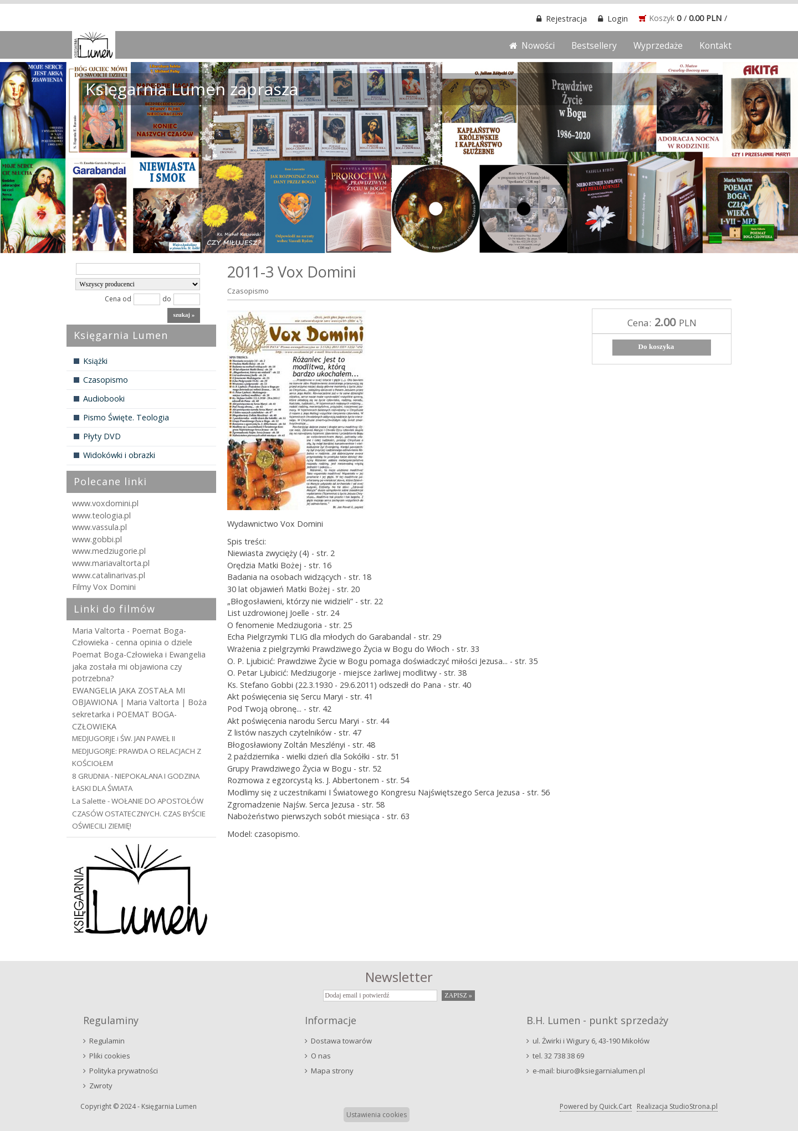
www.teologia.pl (101, 515)
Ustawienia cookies (376, 1114)
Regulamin (107, 1041)
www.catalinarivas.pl (108, 575)
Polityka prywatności (123, 1071)
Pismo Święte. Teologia (126, 417)
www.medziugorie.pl (109, 551)
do (166, 299)
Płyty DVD (102, 436)
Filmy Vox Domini (104, 587)
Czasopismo (105, 379)
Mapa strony (332, 1071)
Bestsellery (594, 45)
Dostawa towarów (341, 1041)
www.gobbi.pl (97, 539)
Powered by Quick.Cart (596, 1106)
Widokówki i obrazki (119, 455)
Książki (95, 361)
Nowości (538, 45)
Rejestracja (566, 18)
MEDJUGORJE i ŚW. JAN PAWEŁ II (123, 738)
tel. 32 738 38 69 (558, 1056)
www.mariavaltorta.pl (111, 563)
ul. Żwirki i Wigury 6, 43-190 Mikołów (591, 1041)
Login (617, 18)
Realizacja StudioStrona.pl (677, 1106)
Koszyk (661, 18)
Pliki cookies (109, 1056)
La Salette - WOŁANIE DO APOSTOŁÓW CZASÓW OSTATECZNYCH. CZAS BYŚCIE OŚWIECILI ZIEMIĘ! (139, 813)
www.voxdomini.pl (105, 503)
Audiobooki (104, 398)
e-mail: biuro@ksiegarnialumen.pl (589, 1071)
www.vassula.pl (99, 527)
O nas (321, 1056)
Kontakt (715, 45)
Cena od (118, 299)
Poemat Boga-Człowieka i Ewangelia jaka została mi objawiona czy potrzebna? (139, 666)
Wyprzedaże (658, 45)
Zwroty (100, 1086)
